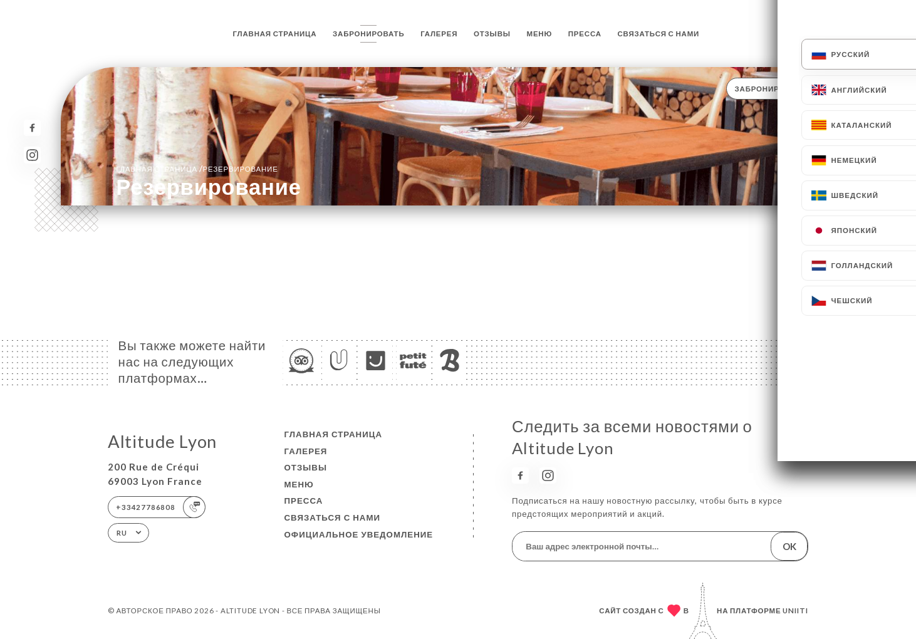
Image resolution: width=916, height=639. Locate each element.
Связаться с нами (659, 33)
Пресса (584, 33)
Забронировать (368, 33)
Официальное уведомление (359, 534)
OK (789, 546)
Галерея (438, 33)
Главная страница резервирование (197, 169)
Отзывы (492, 33)
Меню (540, 33)
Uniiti (795, 610)
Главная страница (275, 33)
